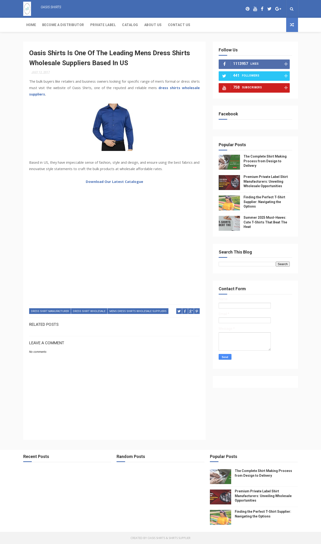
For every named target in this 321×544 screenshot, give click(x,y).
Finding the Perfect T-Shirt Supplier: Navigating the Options (264, 201)
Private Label (103, 25)
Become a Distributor (63, 25)
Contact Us (179, 25)
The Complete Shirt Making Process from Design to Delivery (265, 161)
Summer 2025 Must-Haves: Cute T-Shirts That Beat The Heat (265, 222)
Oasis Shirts (156, 538)
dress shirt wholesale (89, 311)
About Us (153, 25)
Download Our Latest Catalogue (114, 181)
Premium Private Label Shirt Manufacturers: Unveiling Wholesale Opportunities (266, 181)
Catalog (130, 25)
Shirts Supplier (179, 538)
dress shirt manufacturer (50, 311)
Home (31, 25)
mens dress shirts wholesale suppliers (138, 311)
